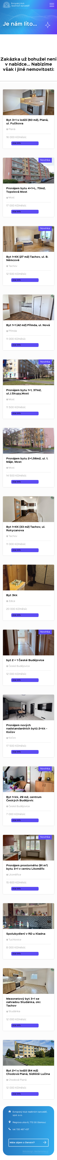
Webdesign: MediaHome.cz (35, 1151)
